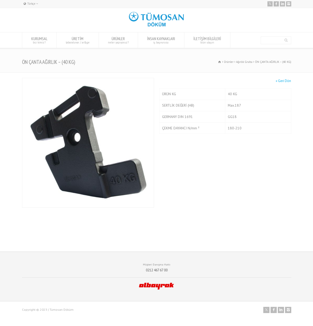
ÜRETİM (78, 40)
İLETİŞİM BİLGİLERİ (207, 40)
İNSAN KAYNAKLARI (161, 40)
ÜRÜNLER (118, 40)
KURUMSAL (39, 40)
